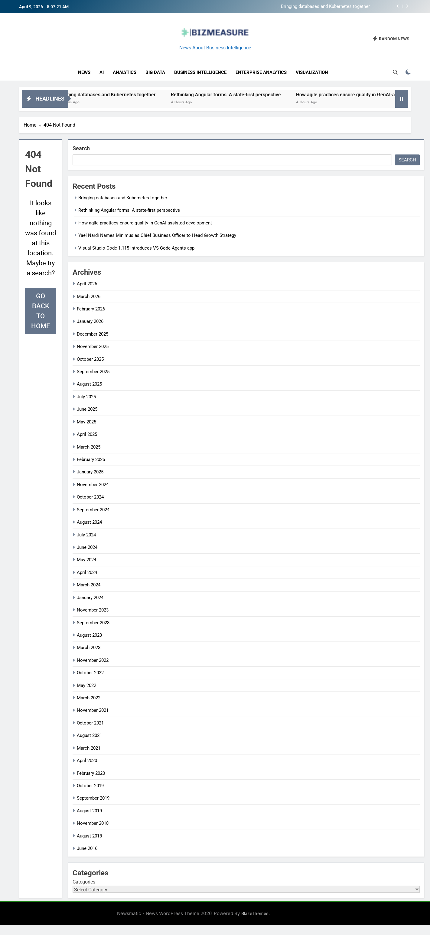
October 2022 (90, 672)
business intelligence (200, 72)
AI (101, 72)
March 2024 (88, 585)
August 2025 (89, 384)
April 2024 (87, 572)
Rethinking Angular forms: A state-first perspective (234, 95)
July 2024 (86, 535)
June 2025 (87, 409)
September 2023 (93, 622)
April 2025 (87, 434)
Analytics (124, 72)
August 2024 (89, 522)
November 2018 (93, 823)
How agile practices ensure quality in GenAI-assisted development (145, 223)
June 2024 (87, 547)
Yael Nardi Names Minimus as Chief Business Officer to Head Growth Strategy (157, 235)
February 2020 (91, 773)
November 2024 (93, 484)
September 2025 (93, 371)
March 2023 (88, 647)
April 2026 (87, 284)
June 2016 (87, 848)
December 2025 (92, 334)
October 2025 (90, 359)
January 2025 (90, 472)
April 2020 (87, 760)
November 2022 (93, 660)
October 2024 (90, 497)
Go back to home (40, 311)
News (84, 72)
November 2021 (93, 710)
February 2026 (91, 309)
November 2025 (93, 346)
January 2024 (90, 597)
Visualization (312, 72)
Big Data (155, 72)
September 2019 (93, 798)
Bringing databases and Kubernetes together (325, 6)
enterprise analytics (261, 72)
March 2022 (88, 698)
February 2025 (91, 459)
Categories (84, 882)
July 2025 (86, 397)
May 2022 (86, 685)
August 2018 (89, 836)
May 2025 (86, 422)
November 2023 (93, 610)
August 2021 (89, 735)
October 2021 (90, 723)
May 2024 (86, 559)
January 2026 (90, 321)
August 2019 (89, 811)
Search (81, 148)
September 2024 (93, 509)
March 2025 (88, 447)
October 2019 (90, 785)
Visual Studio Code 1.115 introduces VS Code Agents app (136, 248)
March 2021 (88, 748)
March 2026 (88, 296)
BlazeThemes (255, 913)
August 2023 (89, 635)
